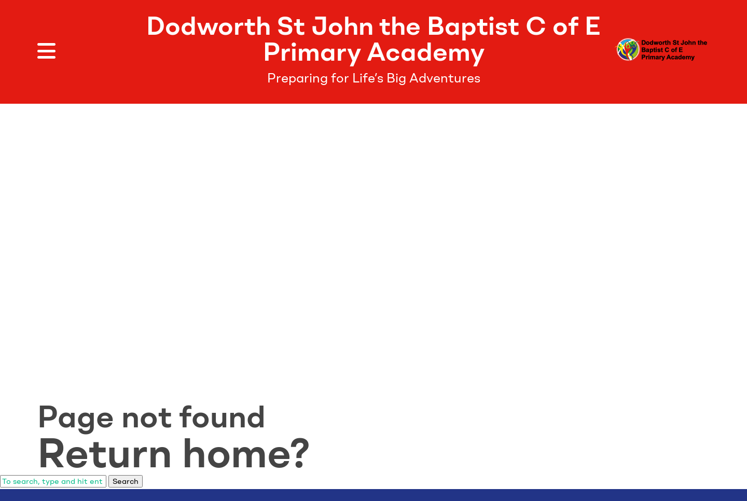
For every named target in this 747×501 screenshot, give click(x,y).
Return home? (173, 453)
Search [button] (126, 481)
